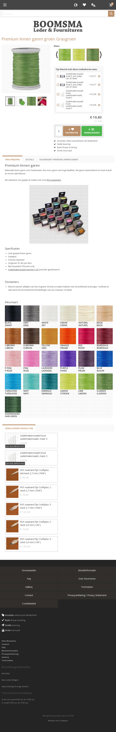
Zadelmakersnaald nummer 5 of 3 (24, 269)
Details (30, 159)
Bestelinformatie (87, 570)
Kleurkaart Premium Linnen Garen (58, 159)
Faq (29, 578)
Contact (29, 595)
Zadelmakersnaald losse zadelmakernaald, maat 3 (33, 454)
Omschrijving (12, 159)
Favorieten (84, 5)
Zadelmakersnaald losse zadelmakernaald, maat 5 (33, 437)
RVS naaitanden (54, 180)
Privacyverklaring (10, 654)
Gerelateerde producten (19, 428)
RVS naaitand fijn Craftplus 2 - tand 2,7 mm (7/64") (36, 489)
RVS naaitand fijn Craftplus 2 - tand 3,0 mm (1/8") (36, 523)
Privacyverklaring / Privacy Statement (87, 595)
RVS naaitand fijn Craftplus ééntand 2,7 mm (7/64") (34, 471)
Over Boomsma (86, 578)
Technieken (87, 586)
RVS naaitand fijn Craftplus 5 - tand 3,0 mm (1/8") (36, 540)
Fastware (64, 720)
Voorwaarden (29, 570)
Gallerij (28, 586)
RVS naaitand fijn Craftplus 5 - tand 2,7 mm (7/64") (36, 506)
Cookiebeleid (29, 603)
